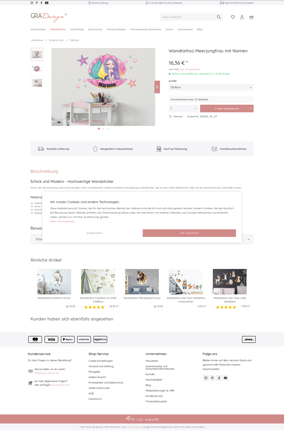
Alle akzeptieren (189, 233)
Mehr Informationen (62, 221)
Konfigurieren (95, 233)
